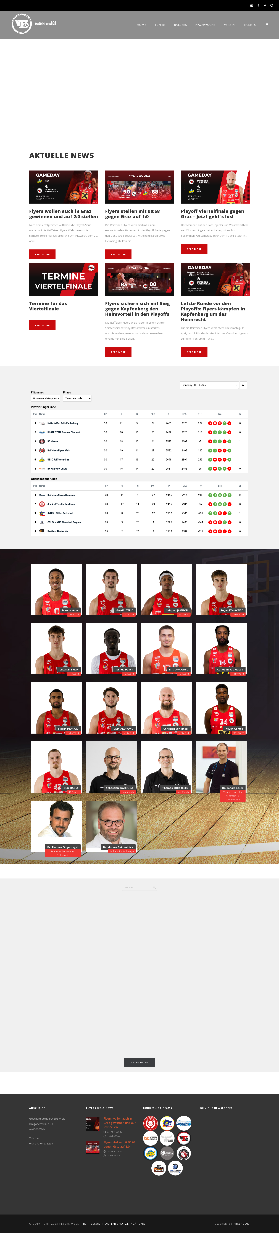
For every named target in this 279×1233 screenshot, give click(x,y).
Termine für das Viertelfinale (48, 306)
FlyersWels (113, 1136)
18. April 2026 (114, 1151)
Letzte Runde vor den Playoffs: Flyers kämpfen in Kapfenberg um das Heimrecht (213, 311)
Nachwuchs (205, 25)
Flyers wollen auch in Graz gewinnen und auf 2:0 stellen (63, 213)
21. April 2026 (114, 1131)
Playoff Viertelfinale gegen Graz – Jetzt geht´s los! (212, 213)
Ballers (180, 25)
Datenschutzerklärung (125, 1223)
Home (141, 25)
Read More (42, 254)
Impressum (92, 1223)
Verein (229, 25)
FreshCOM (241, 1223)
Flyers (160, 25)
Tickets (249, 25)
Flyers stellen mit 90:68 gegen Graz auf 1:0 (132, 213)
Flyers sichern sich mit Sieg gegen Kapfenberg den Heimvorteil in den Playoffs (137, 308)
